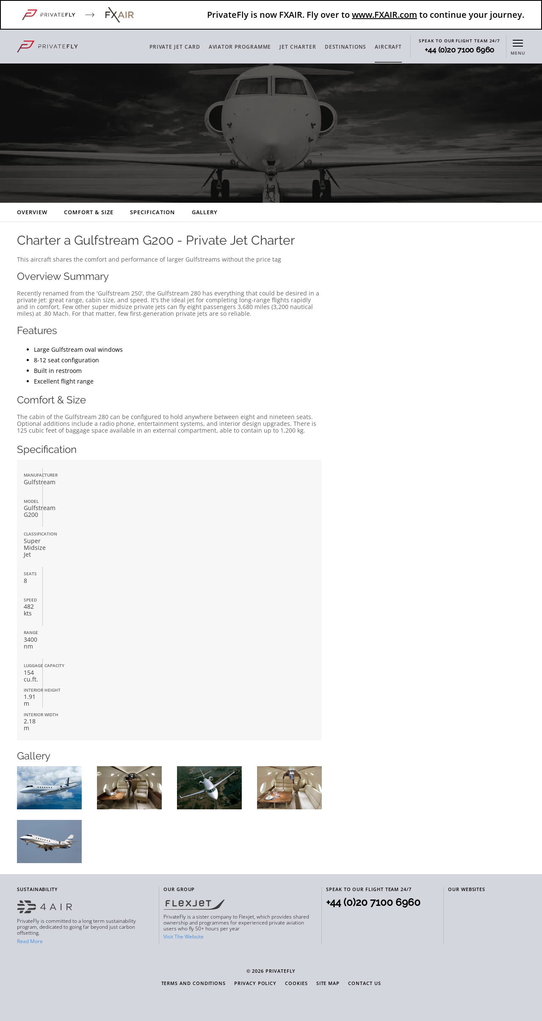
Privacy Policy (255, 983)
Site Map (328, 983)
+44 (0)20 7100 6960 (459, 50)
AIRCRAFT (388, 46)
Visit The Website (183, 936)
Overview (32, 212)
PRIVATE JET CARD (174, 46)
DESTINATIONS (345, 46)
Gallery (205, 212)
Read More (30, 941)
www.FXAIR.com (384, 14)
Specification (152, 212)
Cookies (296, 983)
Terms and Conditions (193, 983)
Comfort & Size (88, 212)
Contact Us (364, 983)
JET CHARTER (297, 46)
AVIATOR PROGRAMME (240, 46)
